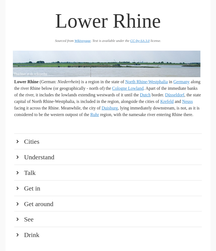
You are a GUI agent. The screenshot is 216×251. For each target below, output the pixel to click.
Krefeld (167, 101)
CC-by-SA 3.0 (140, 41)
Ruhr (94, 114)
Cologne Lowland (128, 88)
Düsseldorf (174, 95)
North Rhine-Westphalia (146, 81)
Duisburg (109, 108)
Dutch (145, 95)
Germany (181, 81)
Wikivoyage (82, 41)
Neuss (187, 101)
